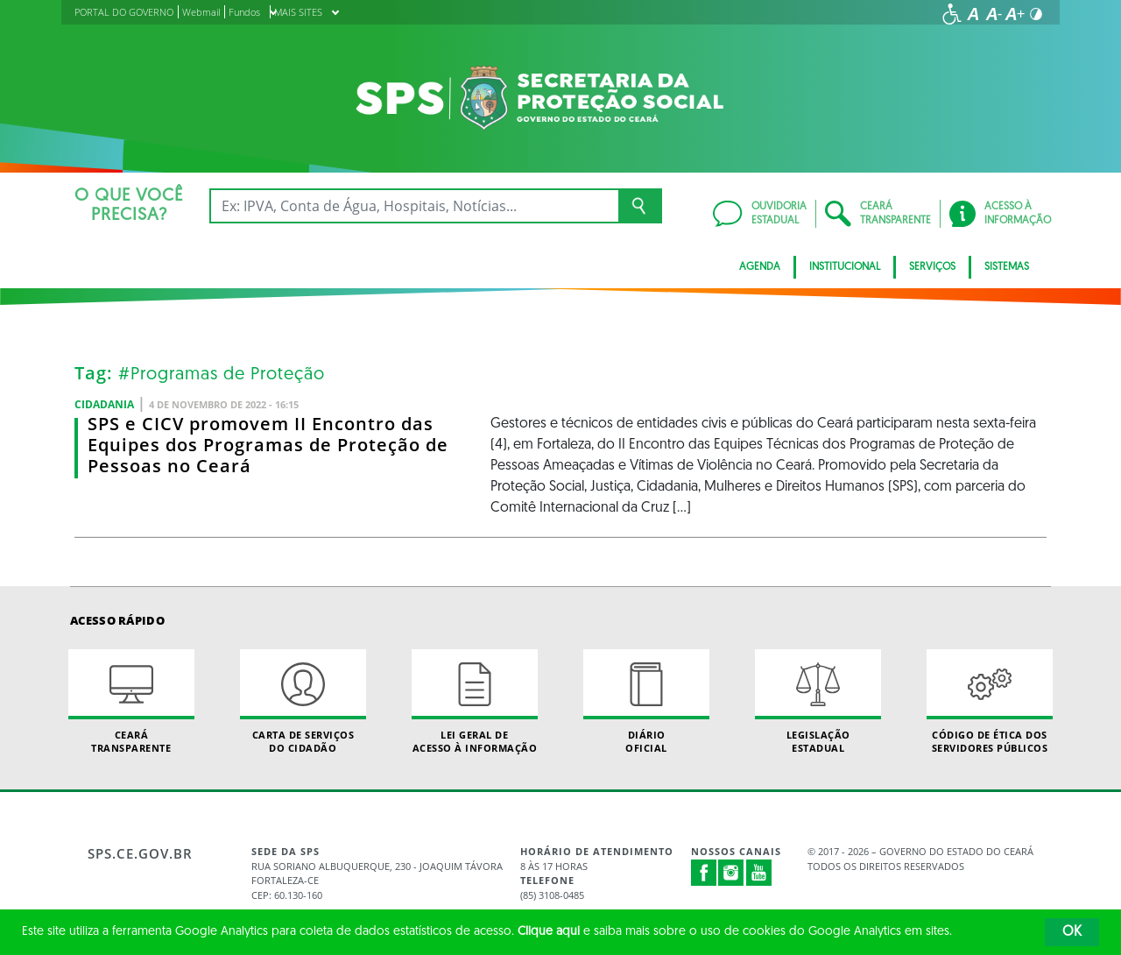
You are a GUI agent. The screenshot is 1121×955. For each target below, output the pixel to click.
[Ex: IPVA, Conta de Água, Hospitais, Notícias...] (413, 205)
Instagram (731, 873)
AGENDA (759, 267)
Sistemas (1006, 267)
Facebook (704, 873)
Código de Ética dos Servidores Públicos (990, 701)
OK (1072, 932)
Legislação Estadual (818, 701)
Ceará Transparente (131, 701)
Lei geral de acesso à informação (475, 701)
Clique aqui (549, 931)
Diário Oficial (646, 701)
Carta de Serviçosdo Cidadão (303, 701)
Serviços (932, 267)
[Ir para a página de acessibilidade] (951, 14)
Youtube (759, 873)
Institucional (844, 267)
